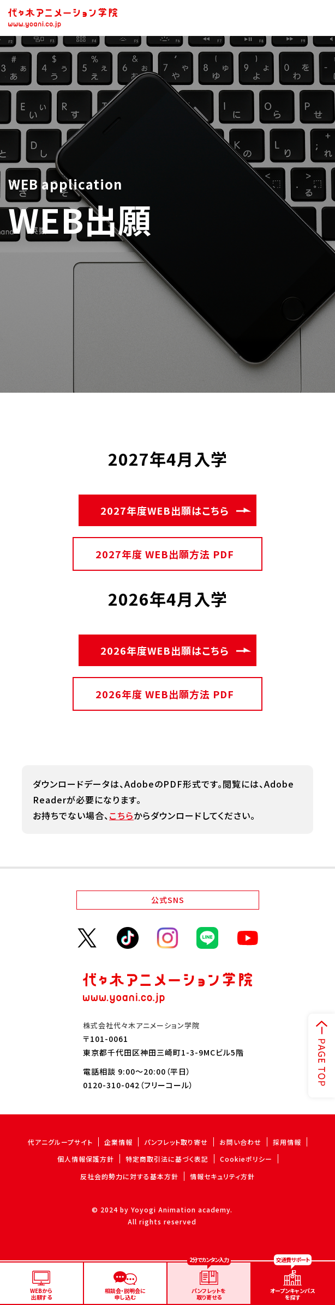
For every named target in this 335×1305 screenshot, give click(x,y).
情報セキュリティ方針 (222, 1176)
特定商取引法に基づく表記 (166, 1158)
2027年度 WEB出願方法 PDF (164, 554)
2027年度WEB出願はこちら (164, 510)
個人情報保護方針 (85, 1158)
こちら (121, 815)
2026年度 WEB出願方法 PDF (164, 694)
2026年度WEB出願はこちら (164, 650)
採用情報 (287, 1142)
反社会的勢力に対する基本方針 (129, 1176)
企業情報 (118, 1142)
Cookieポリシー (246, 1158)
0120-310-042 (111, 1085)
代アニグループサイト (60, 1142)
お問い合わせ (240, 1142)
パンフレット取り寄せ (176, 1142)
